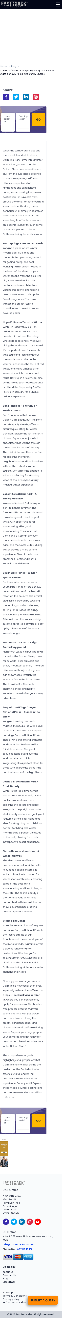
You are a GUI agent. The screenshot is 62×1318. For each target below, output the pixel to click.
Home (3, 66)
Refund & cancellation (16, 1302)
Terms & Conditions (15, 1295)
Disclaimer (9, 1282)
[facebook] (6, 97)
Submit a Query (42, 1300)
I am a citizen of (7, 119)
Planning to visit (23, 117)
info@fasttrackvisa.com (19, 1244)
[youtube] (37, 1221)
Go (38, 119)
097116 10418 (25, 1249)
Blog (13, 66)
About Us (8, 1272)
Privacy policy (11, 1299)
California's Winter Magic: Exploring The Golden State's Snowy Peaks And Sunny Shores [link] (27, 72)
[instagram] (36, 97)
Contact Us (9, 1275)
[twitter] (14, 1221)
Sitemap (8, 1292)
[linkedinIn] (26, 97)
